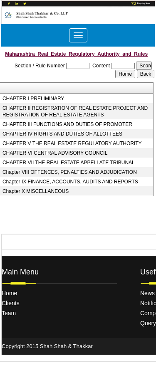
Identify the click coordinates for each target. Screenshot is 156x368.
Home (9, 293)
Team (9, 313)
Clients (11, 303)
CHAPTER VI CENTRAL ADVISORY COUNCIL (55, 153)
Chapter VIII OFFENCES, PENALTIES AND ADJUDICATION (69, 172)
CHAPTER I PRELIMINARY (33, 98)
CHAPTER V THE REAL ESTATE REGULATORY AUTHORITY (72, 143)
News (147, 293)
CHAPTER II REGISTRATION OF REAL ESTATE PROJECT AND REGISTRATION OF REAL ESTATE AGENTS (75, 111)
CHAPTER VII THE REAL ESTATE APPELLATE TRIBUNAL (68, 162)
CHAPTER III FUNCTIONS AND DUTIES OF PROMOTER (67, 124)
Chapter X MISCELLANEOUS (35, 191)
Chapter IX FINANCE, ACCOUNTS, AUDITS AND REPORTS (70, 182)
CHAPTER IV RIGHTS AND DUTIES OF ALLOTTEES (62, 134)
